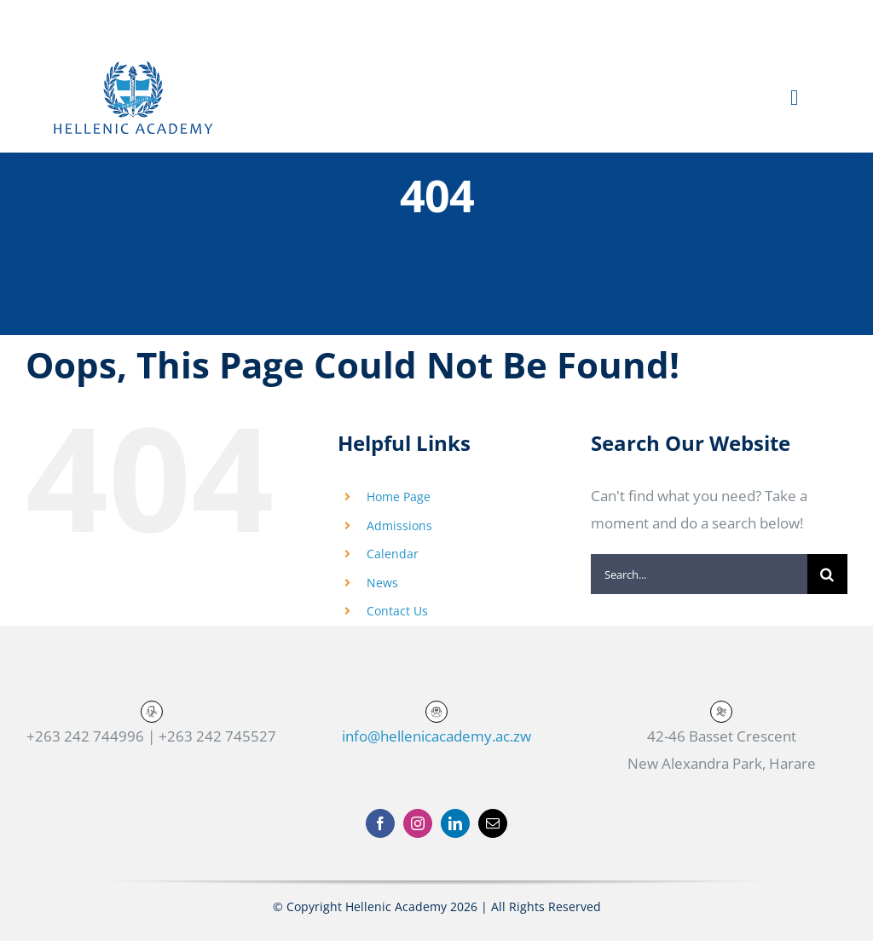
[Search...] (699, 574)
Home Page (399, 496)
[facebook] (380, 823)
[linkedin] (455, 823)
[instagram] (417, 823)
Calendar (393, 554)
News (382, 582)
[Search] (827, 574)
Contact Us (397, 611)
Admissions (399, 525)
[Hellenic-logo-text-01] (133, 64)
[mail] (492, 823)
